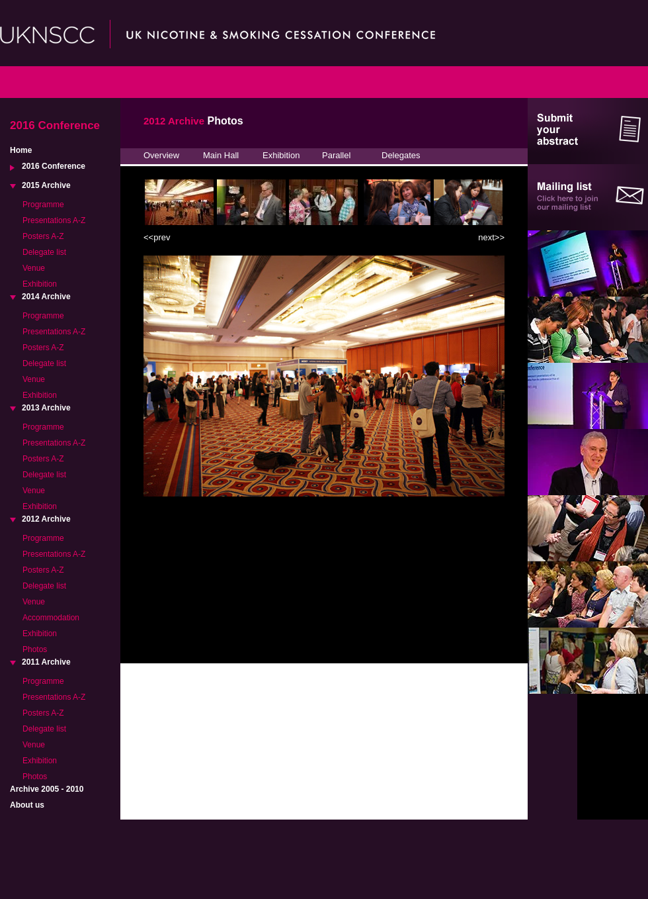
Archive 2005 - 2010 (46, 789)
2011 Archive (46, 662)
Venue (33, 268)
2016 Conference (53, 166)
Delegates (401, 155)
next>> (491, 237)
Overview (161, 155)
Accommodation (50, 617)
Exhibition (39, 284)
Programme (43, 204)
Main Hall (221, 155)
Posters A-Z (43, 236)
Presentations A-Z (53, 220)
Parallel (336, 155)
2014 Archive (46, 296)
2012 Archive (46, 519)
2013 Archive (46, 407)
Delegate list (44, 252)
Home (21, 150)
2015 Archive (46, 185)
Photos (34, 649)
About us (27, 805)
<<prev (156, 237)
